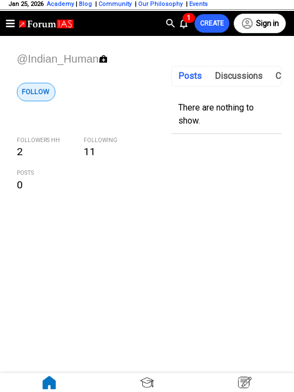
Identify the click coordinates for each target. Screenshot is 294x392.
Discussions (238, 76)
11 (90, 151)
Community (116, 4)
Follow (35, 92)
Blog (86, 4)
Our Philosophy (159, 4)
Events (197, 4)
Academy (60, 4)
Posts (190, 76)
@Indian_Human (57, 59)
